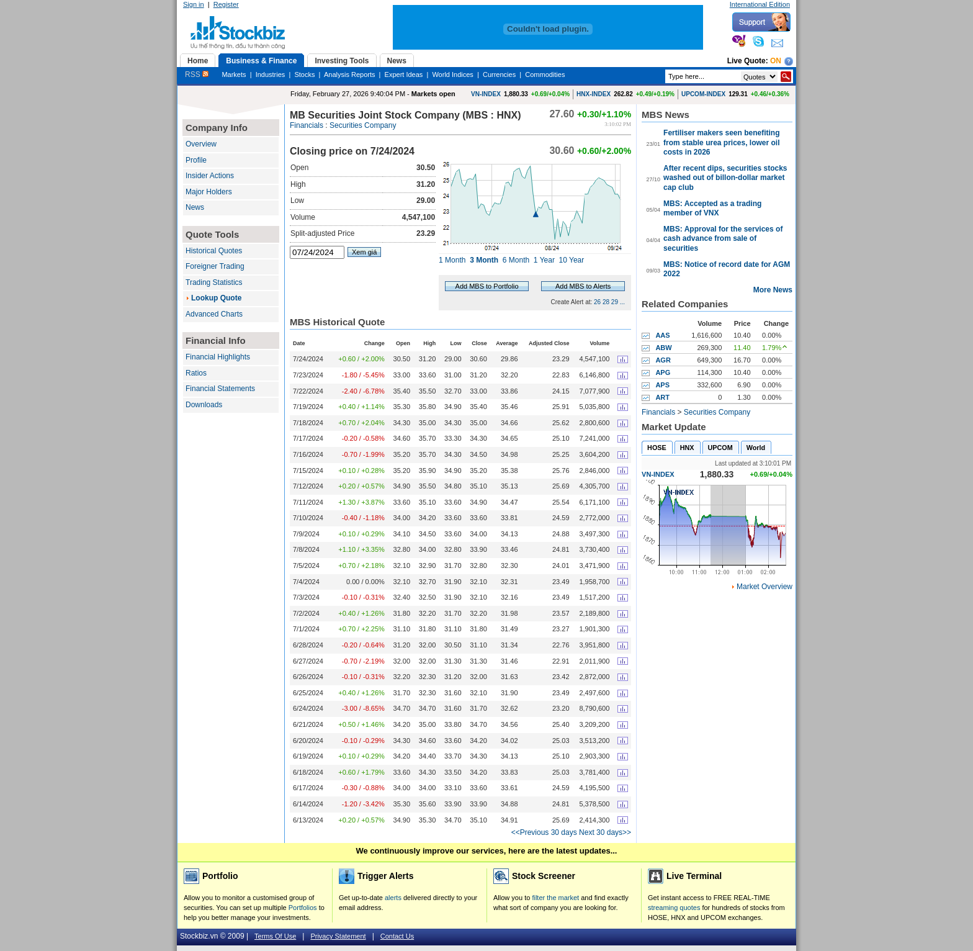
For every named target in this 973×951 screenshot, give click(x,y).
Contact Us (397, 936)
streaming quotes (674, 907)
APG (662, 372)
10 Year (572, 260)
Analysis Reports (349, 74)
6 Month (516, 260)
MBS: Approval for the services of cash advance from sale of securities (722, 239)
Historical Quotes (214, 250)
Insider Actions (210, 175)
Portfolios (303, 907)
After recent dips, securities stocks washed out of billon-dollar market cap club (725, 178)
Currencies (499, 74)
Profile (196, 160)
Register (226, 4)
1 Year (544, 260)
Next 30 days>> (605, 832)
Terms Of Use (275, 936)
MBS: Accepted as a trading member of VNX (712, 208)
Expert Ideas (404, 74)
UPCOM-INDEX (703, 94)
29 (614, 302)
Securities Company (363, 125)
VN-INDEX (486, 94)
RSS (196, 74)
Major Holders (209, 191)
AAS (662, 335)
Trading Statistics (214, 282)
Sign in (193, 4)
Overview (201, 144)
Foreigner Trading (215, 266)
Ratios (196, 373)
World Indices (452, 74)
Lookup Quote (216, 298)
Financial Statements (220, 388)
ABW (663, 347)
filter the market (555, 897)
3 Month (484, 260)
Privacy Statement (337, 936)
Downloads (204, 404)
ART (662, 397)
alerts (393, 897)
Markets (234, 74)
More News (772, 290)
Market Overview (764, 586)
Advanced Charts (214, 314)
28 (606, 302)
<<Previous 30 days (544, 832)
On (775, 60)
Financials (306, 125)
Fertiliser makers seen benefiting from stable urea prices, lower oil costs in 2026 (721, 142)
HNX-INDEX (593, 94)
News (195, 207)
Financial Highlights (218, 357)
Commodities (545, 74)
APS (662, 385)
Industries (270, 74)
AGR (662, 360)
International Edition (760, 4)
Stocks (304, 74)
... (622, 302)
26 (597, 302)
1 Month (452, 260)
